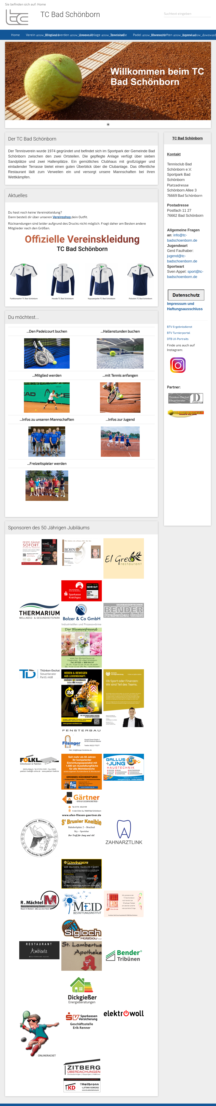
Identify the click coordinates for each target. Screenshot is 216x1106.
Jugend (190, 35)
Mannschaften (165, 35)
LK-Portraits (180, 338)
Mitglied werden (60, 35)
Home (15, 35)
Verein (34, 35)
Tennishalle (118, 35)
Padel (140, 35)
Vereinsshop (62, 217)
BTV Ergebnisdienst (179, 326)
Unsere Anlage (93, 35)
